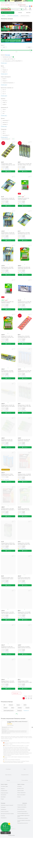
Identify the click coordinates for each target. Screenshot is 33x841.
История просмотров (4, 792)
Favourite (26, 708)
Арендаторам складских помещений (7, 805)
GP (3, 705)
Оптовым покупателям (4, 811)
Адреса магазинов (4, 2)
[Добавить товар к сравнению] (12, 142)
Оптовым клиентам (19, 2)
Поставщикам (3, 807)
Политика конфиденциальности (22, 813)
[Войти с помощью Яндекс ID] (31, 6)
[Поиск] (21, 9)
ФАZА (23, 705)
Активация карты (12, 2)
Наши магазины (3, 794)
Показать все (26, 710)
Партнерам (3, 803)
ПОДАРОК (6, 833)
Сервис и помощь (20, 784)
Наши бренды (3, 796)
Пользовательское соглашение (22, 818)
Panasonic (9, 705)
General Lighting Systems (7, 710)
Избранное (3, 788)
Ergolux (17, 705)
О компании (3, 815)
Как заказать (19, 786)
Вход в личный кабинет (21, 794)
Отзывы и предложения (21, 792)
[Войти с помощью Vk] (29, 6)
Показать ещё (16, 693)
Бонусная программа (20, 809)
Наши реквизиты (3, 817)
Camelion (4, 708)
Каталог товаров (4, 784)
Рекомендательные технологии (22, 823)
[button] (7, 12)
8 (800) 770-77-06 (13, 4)
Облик (11, 708)
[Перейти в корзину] (30, 9)
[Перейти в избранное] (26, 9)
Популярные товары (4, 786)
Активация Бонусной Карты (22, 811)
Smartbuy (18, 708)
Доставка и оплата (21, 4)
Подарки (2, 798)
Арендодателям (3, 809)
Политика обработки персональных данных (23, 816)
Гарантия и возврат (20, 790)
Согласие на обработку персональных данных (23, 821)
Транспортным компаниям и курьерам (7, 813)
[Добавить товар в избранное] (14, 142)
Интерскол (18, 710)
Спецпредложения (4, 790)
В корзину (8, 171)
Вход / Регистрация (24, 6)
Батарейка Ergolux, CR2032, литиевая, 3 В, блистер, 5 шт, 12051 (17, 722)
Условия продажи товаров (21, 804)
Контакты (19, 796)
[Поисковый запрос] (15, 9)
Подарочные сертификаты (21, 807)
